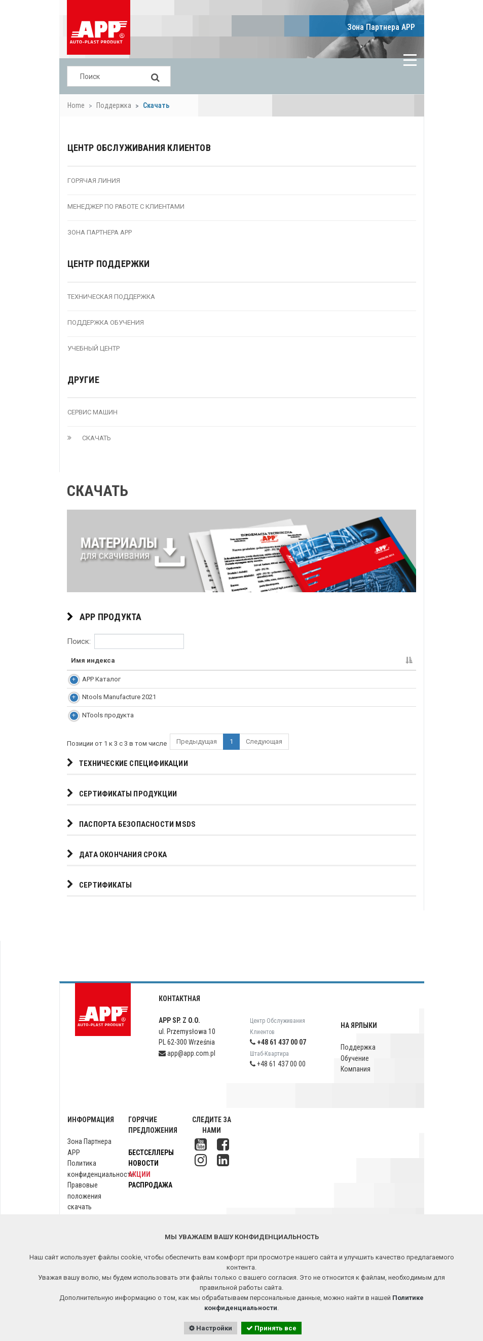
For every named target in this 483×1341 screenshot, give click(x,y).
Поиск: (125, 641)
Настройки (210, 1328)
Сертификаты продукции (122, 807)
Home (76, 105)
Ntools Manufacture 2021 (108, 704)
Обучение (355, 1072)
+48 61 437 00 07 (278, 1056)
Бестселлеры (151, 1166)
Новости (143, 1177)
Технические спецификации (127, 777)
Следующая (264, 755)
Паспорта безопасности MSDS (131, 837)
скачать (89, 438)
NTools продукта (97, 727)
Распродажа (150, 1199)
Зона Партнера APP (381, 27)
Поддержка (113, 105)
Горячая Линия (93, 180)
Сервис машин (92, 412)
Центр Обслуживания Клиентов (139, 147)
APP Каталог (90, 681)
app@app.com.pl (187, 1067)
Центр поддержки (108, 263)
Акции (139, 1188)
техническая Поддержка (111, 296)
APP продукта (104, 617)
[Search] (155, 76)
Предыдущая (196, 755)
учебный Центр (93, 348)
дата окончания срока (117, 868)
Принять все (271, 1328)
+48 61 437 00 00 (278, 1078)
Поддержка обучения (105, 322)
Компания (355, 1083)
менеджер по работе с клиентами (125, 206)
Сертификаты (99, 898)
